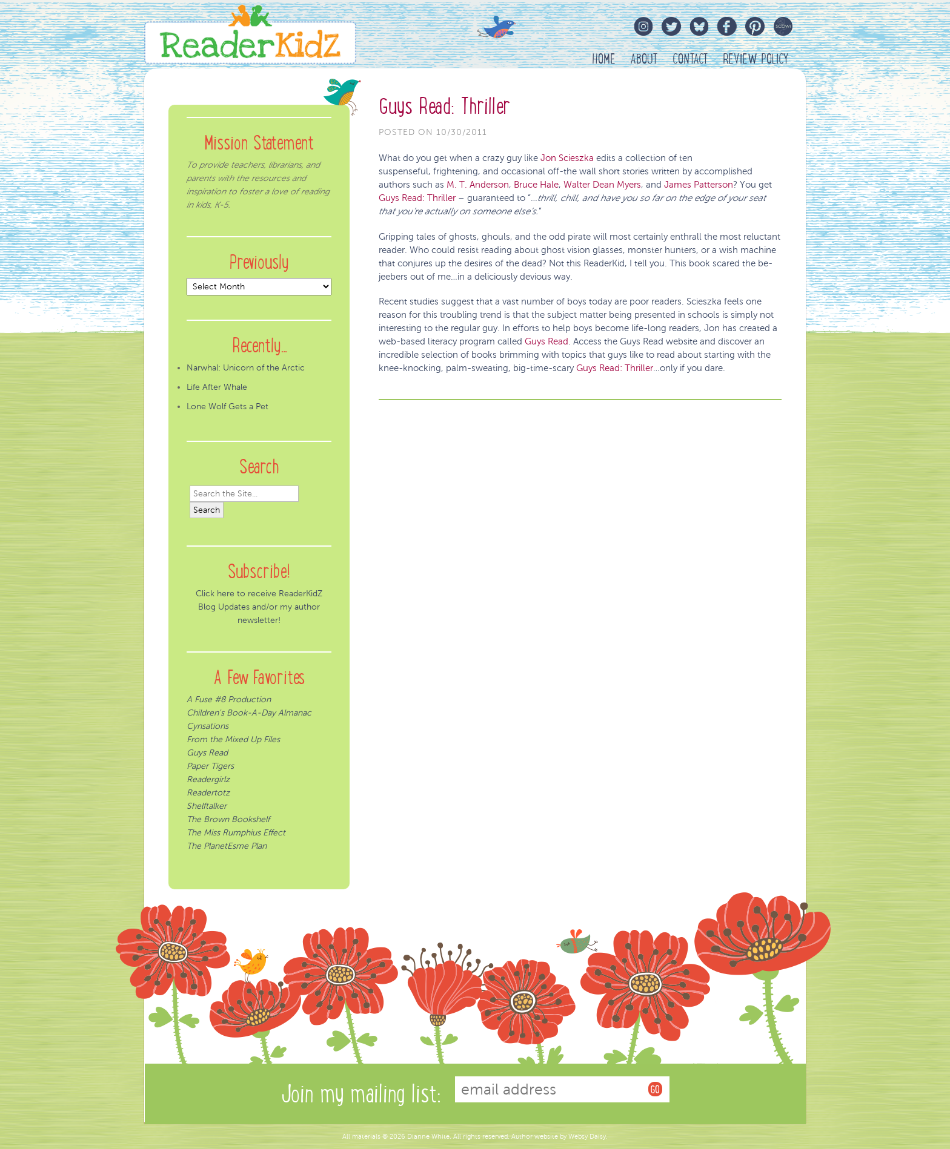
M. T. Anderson (478, 184)
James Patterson (697, 184)
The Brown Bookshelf (228, 819)
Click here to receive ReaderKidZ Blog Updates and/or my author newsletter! (259, 607)
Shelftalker (207, 806)
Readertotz (208, 792)
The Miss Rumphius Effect (236, 832)
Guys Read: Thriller (444, 106)
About (644, 59)
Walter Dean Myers (602, 184)
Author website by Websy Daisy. (559, 1136)
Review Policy (756, 59)
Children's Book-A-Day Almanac (249, 712)
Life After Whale (217, 387)
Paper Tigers (210, 766)
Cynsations (207, 726)
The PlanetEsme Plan (227, 846)
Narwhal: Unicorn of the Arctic (246, 367)
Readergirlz (208, 779)
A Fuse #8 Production (229, 699)
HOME (604, 59)
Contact (690, 59)
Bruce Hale (536, 184)
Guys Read (546, 341)
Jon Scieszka (568, 158)
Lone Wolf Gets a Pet (227, 406)
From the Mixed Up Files (233, 739)
